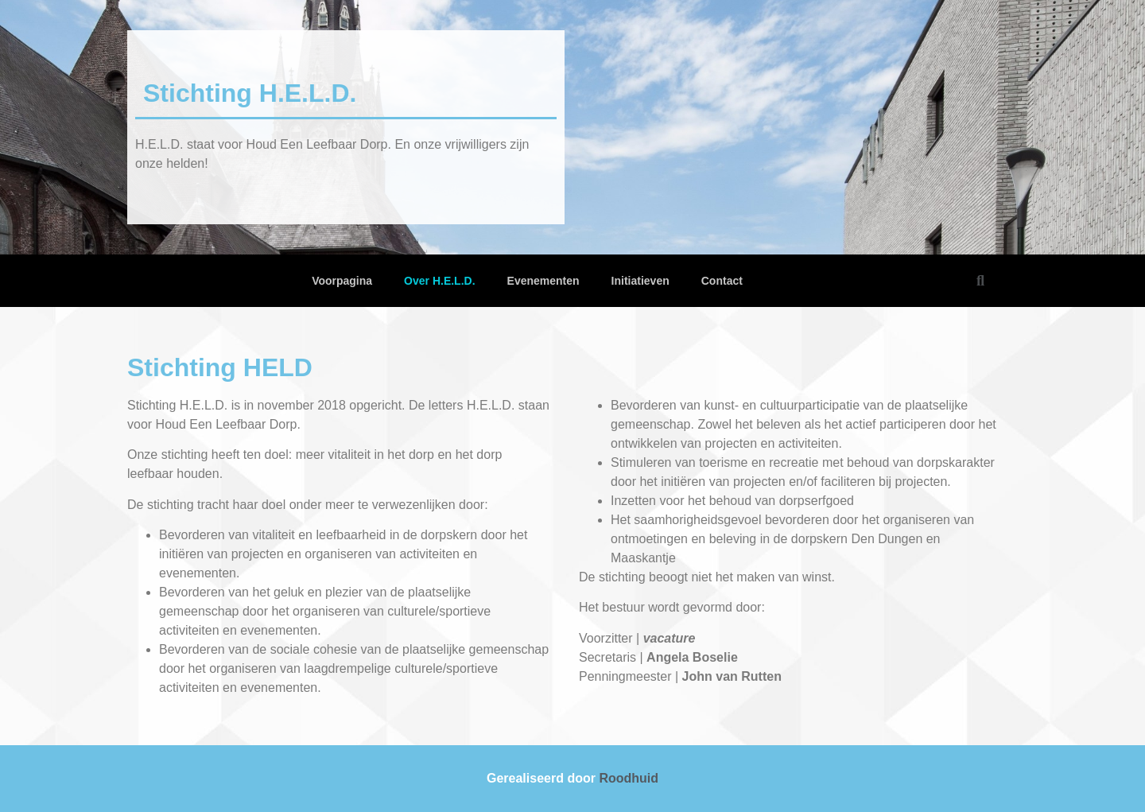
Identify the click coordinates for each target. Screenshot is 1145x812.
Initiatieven (640, 280)
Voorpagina (342, 280)
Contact (722, 280)
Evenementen (543, 280)
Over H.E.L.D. (439, 280)
